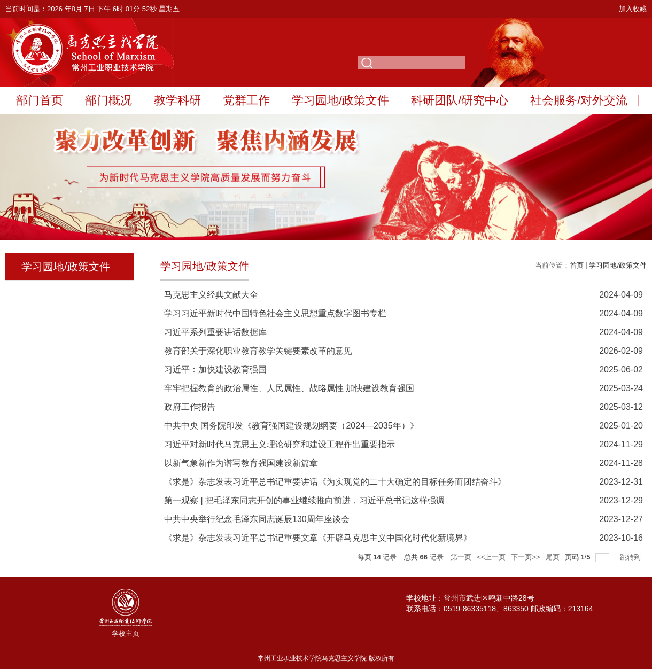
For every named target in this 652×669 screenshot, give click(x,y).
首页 (577, 265)
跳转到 (631, 557)
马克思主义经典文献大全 (211, 294)
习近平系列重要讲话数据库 (215, 332)
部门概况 (108, 100)
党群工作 (246, 100)
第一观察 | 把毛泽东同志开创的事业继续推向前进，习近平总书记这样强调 (304, 500)
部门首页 (39, 100)
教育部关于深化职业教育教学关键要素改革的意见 (258, 350)
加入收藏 (633, 9)
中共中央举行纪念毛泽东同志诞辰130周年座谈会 (257, 519)
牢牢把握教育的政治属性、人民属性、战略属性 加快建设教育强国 (289, 388)
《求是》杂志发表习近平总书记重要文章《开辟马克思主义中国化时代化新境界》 (318, 537)
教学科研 (177, 100)
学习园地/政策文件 (340, 100)
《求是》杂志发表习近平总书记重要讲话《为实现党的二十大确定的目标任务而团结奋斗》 (335, 481)
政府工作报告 (189, 406)
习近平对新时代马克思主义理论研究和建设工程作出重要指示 (279, 444)
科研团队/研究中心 (459, 100)
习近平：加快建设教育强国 (215, 369)
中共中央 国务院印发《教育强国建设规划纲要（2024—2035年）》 (291, 425)
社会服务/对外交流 (578, 100)
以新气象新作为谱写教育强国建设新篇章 (241, 463)
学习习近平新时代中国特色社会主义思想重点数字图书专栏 (275, 313)
